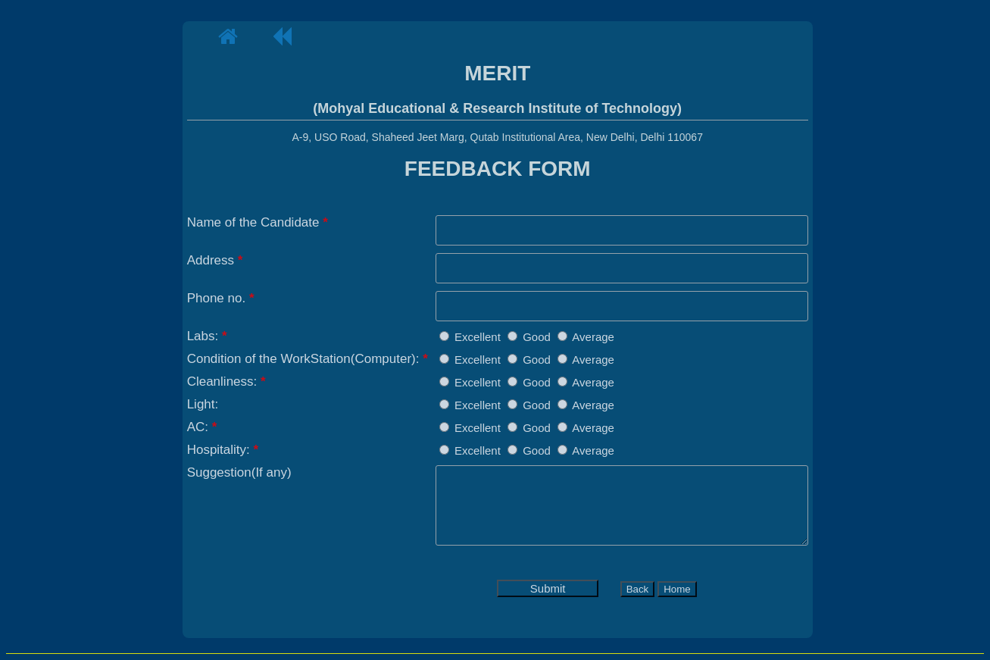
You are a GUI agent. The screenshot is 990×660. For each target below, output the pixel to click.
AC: (202, 427)
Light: (203, 404)
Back (637, 589)
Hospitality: (222, 450)
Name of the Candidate (257, 222)
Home (677, 589)
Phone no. (221, 298)
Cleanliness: (226, 381)
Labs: (207, 336)
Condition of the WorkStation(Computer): (307, 359)
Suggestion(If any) (239, 472)
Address (215, 260)
